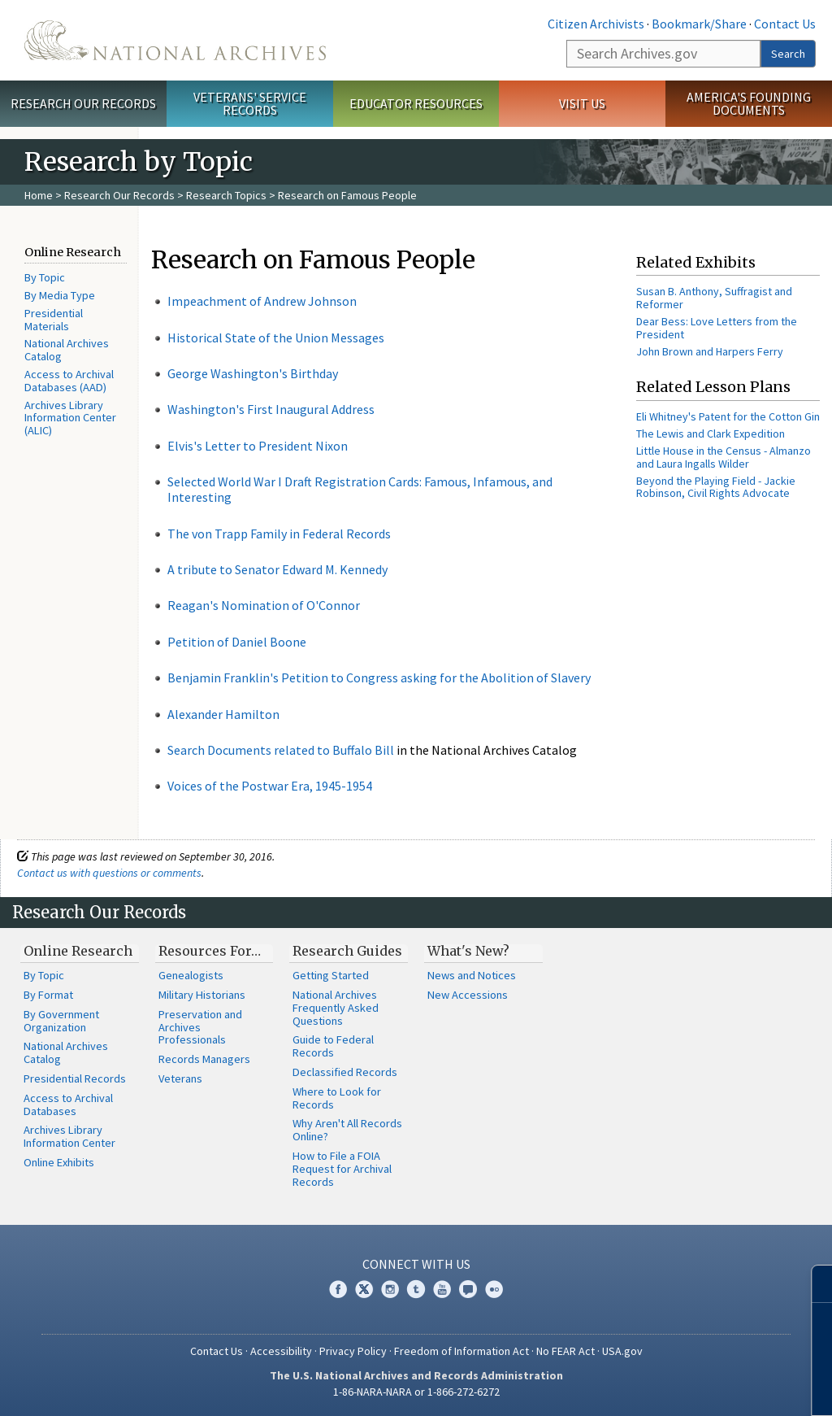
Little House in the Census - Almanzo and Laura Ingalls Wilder (723, 456)
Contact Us (785, 23)
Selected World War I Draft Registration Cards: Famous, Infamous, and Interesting (359, 489)
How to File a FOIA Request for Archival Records (342, 1168)
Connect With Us (416, 1264)
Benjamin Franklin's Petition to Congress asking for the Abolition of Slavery (379, 677)
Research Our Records (83, 103)
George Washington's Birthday (252, 373)
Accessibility (281, 1351)
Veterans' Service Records (249, 104)
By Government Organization (61, 1021)
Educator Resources (416, 103)
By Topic (44, 277)
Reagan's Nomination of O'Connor (263, 605)
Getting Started (330, 975)
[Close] (813, 1284)
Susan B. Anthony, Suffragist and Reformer (714, 297)
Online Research (78, 951)
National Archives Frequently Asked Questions (335, 1007)
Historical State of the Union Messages (275, 337)
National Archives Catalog (66, 350)
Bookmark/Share (699, 23)
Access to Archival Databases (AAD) (69, 380)
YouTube (442, 1289)
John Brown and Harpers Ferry (709, 351)
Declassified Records (344, 1072)
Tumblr (416, 1289)
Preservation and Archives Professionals (200, 1027)
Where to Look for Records (336, 1098)
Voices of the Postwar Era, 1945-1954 (269, 786)
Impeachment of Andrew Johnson (262, 301)
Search (788, 53)
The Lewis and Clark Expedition (710, 433)
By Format (48, 994)
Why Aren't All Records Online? (347, 1130)
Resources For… (209, 951)
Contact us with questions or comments (109, 872)
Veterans (180, 1078)
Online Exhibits (59, 1162)
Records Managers (204, 1059)
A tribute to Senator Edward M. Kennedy (277, 569)
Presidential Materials (53, 319)
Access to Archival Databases (68, 1104)
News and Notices (471, 975)
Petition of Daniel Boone (236, 642)
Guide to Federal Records (333, 1046)
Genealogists (190, 975)
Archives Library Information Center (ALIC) (70, 418)
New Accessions (467, 994)
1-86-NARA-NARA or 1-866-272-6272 (416, 1391)
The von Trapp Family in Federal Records (279, 533)
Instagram (390, 1289)
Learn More (690, 1386)
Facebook (338, 1289)
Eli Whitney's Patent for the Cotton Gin (728, 416)
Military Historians (201, 994)
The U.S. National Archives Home (175, 40)
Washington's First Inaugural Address (271, 409)
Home (38, 195)
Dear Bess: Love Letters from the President (716, 327)
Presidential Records (75, 1078)
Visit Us (582, 103)
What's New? (468, 951)
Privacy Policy (353, 1351)
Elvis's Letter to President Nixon (257, 446)
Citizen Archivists (596, 23)
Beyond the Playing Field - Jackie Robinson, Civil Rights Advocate (715, 486)
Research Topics (226, 195)
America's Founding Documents (749, 104)
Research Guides (347, 951)
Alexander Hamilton (223, 714)
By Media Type (59, 295)
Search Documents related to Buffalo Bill (280, 750)
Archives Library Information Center (69, 1136)
